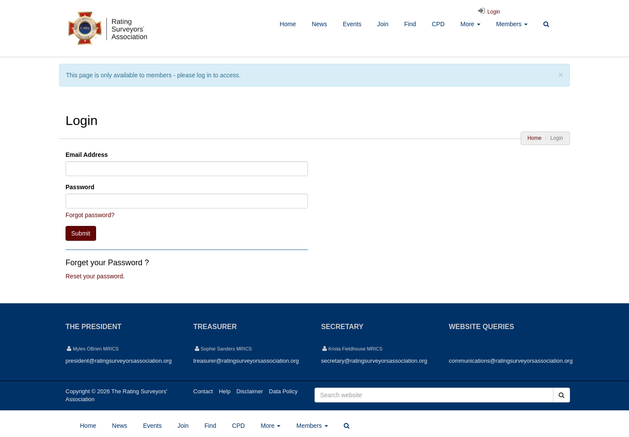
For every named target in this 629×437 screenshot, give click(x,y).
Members (512, 24)
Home (288, 24)
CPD (438, 24)
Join (382, 24)
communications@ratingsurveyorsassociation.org (511, 360)
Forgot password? (90, 215)
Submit (80, 233)
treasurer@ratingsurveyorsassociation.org (246, 360)
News (319, 24)
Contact (203, 391)
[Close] (560, 74)
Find (410, 24)
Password (80, 187)
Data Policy (283, 391)
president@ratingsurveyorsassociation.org (119, 360)
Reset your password (94, 276)
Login (488, 12)
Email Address (87, 154)
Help (225, 391)
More (470, 24)
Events (352, 24)
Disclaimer (249, 391)
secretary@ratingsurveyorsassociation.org (374, 360)
